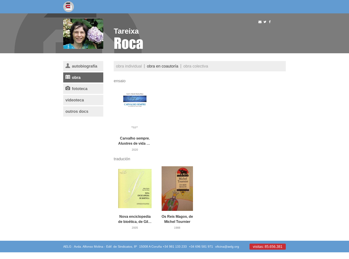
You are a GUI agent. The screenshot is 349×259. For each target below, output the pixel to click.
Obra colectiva (195, 66)
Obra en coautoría (162, 66)
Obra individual (129, 66)
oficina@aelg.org (227, 246)
